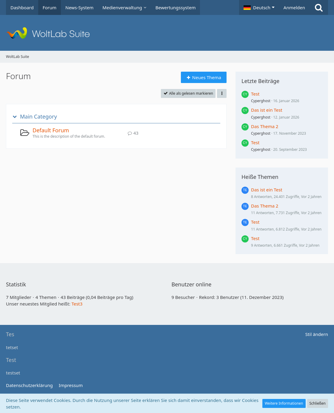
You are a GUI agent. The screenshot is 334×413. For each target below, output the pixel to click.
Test (255, 94)
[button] (259, 7)
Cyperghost (260, 100)
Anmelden (294, 7)
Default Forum (51, 130)
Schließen (318, 403)
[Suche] (319, 7)
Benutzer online (192, 284)
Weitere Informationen (284, 403)
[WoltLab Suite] (167, 33)
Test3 (76, 304)
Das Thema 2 (264, 126)
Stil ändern (316, 334)
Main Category (38, 116)
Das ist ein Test (266, 110)
